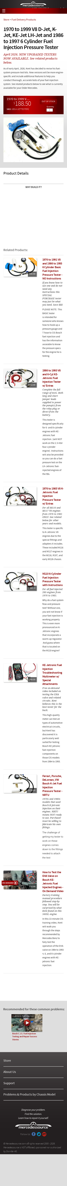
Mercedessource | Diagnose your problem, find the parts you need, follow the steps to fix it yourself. (33, 4)
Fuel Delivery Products (24, 20)
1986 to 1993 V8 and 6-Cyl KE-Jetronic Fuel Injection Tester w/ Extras (51, 378)
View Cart (62, 11)
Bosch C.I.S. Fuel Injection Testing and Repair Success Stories (24, 1037)
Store (6, 20)
